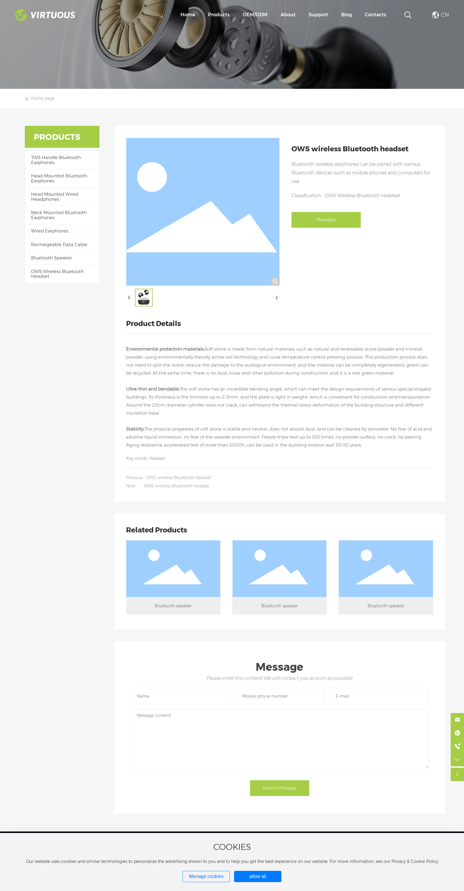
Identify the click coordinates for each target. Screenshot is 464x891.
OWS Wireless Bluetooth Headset (362, 195)
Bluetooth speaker (173, 606)
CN (445, 15)
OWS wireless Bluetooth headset (178, 477)
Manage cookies (206, 876)
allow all (257, 876)
